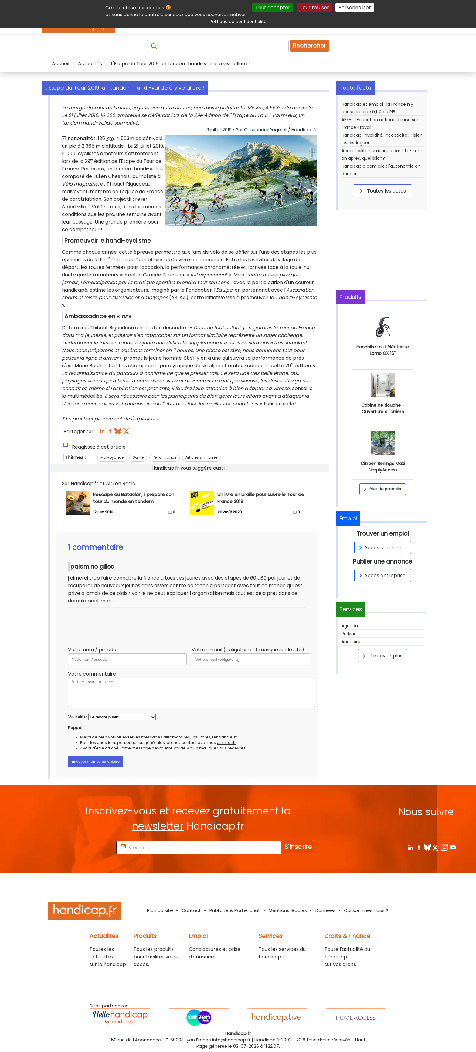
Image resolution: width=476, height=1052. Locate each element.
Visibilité (77, 716)
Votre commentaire (92, 673)
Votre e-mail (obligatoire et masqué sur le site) (248, 649)
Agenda (350, 626)
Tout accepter (272, 7)
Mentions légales (288, 910)
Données (325, 910)
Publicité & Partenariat (234, 910)
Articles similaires (201, 457)
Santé (138, 457)
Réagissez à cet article (99, 447)
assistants (226, 742)
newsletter (158, 826)
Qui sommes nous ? (366, 910)
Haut (360, 1040)
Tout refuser (314, 7)
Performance (164, 457)
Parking (349, 634)
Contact (191, 910)
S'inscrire (298, 846)
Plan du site (160, 910)
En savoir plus (382, 655)
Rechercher (309, 46)
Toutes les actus (381, 190)
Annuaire (351, 642)
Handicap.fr (267, 1040)
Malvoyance (112, 457)
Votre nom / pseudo (92, 649)
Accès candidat (379, 547)
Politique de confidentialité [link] (238, 22)
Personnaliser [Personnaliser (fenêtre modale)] (354, 7)
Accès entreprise (381, 575)
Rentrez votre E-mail (90, 847)
